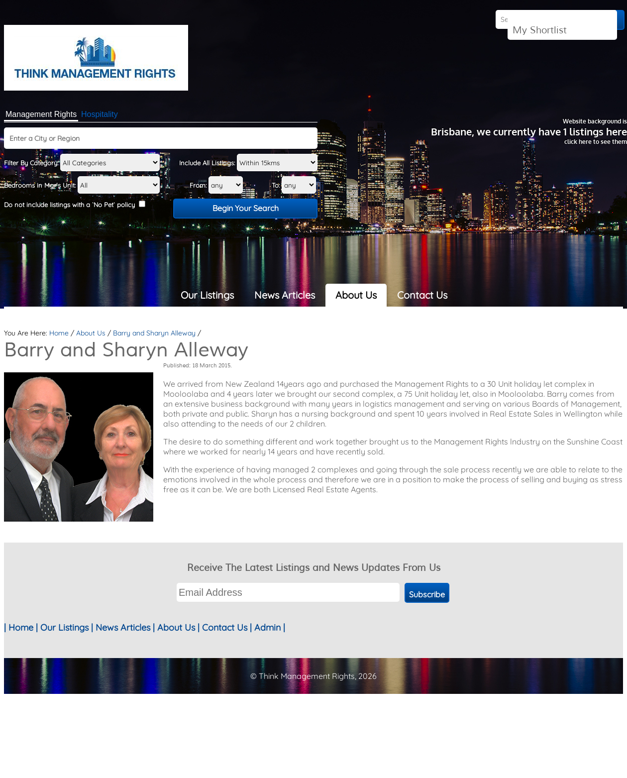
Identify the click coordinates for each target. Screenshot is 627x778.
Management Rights (41, 114)
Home (59, 333)
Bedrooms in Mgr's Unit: (82, 185)
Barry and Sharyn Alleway (154, 333)
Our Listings (207, 295)
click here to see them (595, 141)
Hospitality (99, 114)
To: (294, 185)
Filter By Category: (82, 162)
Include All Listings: (248, 162)
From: (216, 185)
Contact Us (422, 295)
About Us (356, 295)
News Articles (284, 295)
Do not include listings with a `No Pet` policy (74, 205)
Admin (267, 627)
